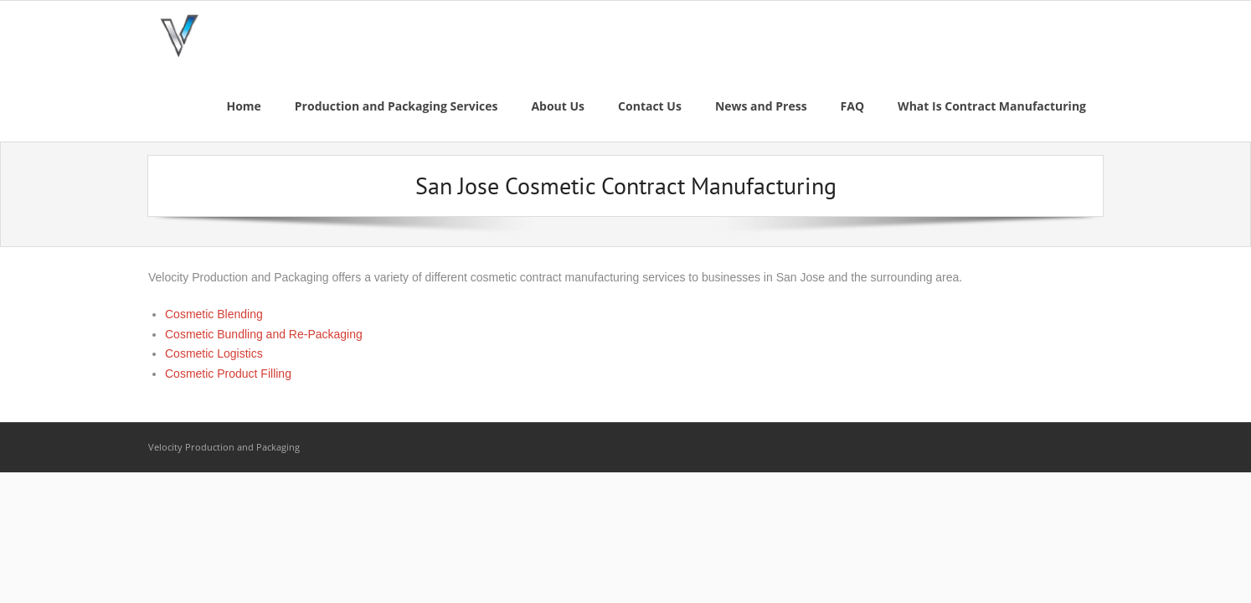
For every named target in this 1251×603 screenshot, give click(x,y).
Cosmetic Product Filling (228, 373)
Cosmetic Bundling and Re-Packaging (264, 334)
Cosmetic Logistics (214, 353)
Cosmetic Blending (214, 314)
